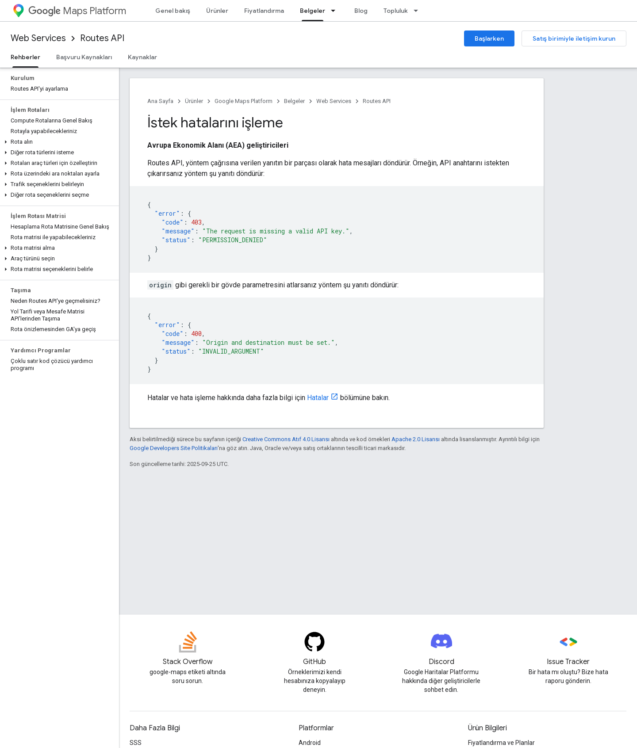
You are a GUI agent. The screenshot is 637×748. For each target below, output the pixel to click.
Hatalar (318, 397)
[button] (57, 142)
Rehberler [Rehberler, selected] (25, 57)
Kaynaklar (142, 57)
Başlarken (489, 38)
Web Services (38, 38)
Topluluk (396, 11)
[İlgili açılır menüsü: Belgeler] (335, 10)
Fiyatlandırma (264, 11)
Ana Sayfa (160, 101)
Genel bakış (172, 11)
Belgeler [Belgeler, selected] (312, 11)
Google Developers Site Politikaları (174, 448)
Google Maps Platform (243, 101)
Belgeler (294, 101)
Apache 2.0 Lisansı (415, 439)
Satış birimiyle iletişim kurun (574, 38)
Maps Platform (77, 11)
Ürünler (217, 11)
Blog (361, 11)
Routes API (102, 38)
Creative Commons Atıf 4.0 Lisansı (286, 439)
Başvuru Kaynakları (84, 57)
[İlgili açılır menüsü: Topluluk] (418, 10)
